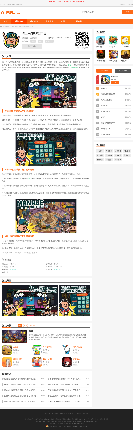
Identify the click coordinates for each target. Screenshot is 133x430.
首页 (6, 21)
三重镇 (15, 347)
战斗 (40, 41)
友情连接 (85, 413)
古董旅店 (76, 359)
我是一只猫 (47, 359)
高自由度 (49, 41)
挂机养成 (118, 160)
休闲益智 (127, 151)
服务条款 (62, 413)
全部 (100, 151)
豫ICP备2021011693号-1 (80, 426)
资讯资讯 (50, 21)
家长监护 (55, 413)
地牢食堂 (114, 77)
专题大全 (65, 21)
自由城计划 (17, 359)
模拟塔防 (100, 160)
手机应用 (122, 4)
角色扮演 (109, 151)
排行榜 (79, 21)
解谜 (33, 41)
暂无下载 (32, 46)
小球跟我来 (47, 347)
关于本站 (47, 413)
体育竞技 (109, 160)
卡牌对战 (118, 155)
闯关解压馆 (77, 347)
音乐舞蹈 (127, 155)
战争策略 (109, 155)
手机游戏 (130, 4)
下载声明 (78, 413)
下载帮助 (70, 413)
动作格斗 (118, 151)
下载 (114, 83)
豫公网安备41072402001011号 (56, 426)
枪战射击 (100, 155)
